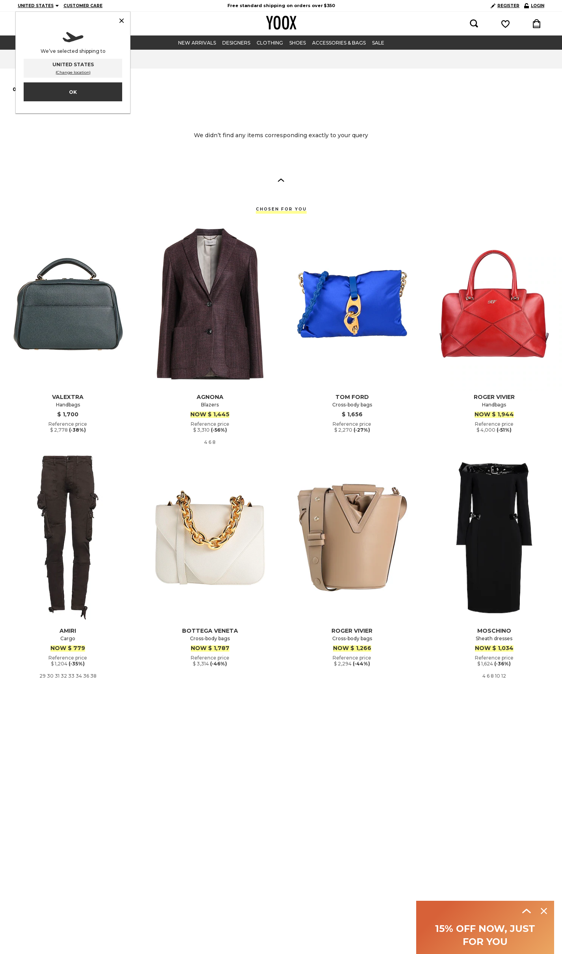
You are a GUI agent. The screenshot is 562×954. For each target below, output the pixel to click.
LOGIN (534, 5)
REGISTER (505, 5)
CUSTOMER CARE (82, 5)
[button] (281, 179)
